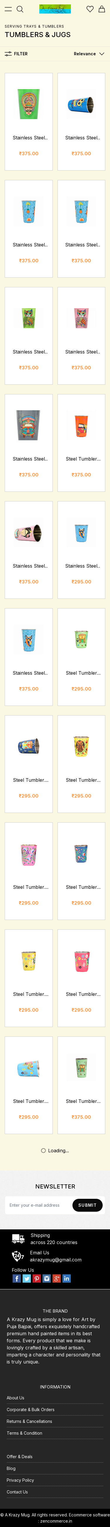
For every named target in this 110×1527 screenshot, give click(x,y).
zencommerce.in (56, 1520)
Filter (16, 53)
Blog (11, 1468)
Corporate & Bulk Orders (31, 1409)
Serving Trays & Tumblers (34, 26)
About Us (15, 1397)
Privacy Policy (20, 1480)
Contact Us (17, 1491)
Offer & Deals (20, 1456)
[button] (87, 54)
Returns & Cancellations (29, 1421)
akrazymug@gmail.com (56, 1260)
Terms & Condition (24, 1433)
